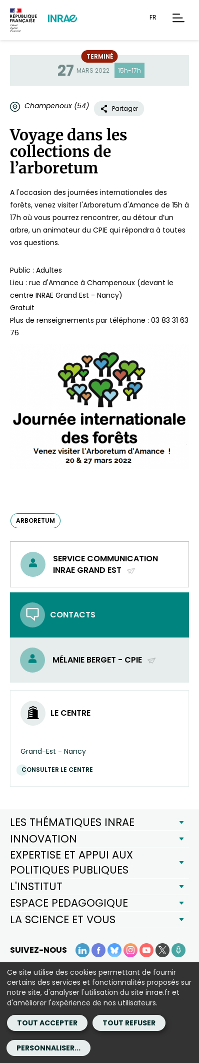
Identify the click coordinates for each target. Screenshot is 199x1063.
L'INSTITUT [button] (36, 886)
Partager (119, 108)
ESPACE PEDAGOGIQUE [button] (69, 903)
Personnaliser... (48, 1048)
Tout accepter (47, 1023)
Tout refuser (129, 1023)
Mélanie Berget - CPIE (104, 660)
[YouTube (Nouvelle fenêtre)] (147, 950)
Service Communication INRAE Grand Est (105, 564)
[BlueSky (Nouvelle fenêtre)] (115, 950)
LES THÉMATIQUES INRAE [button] (72, 822)
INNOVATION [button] (43, 838)
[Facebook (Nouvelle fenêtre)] (99, 950)
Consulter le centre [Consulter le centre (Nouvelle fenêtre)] (60, 769)
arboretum (35, 520)
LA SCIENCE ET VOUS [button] (63, 919)
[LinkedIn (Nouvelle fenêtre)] (83, 950)
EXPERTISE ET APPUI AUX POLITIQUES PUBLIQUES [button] (71, 862)
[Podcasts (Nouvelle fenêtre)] (179, 950)
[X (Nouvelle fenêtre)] (163, 950)
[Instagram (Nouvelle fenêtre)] (131, 950)
